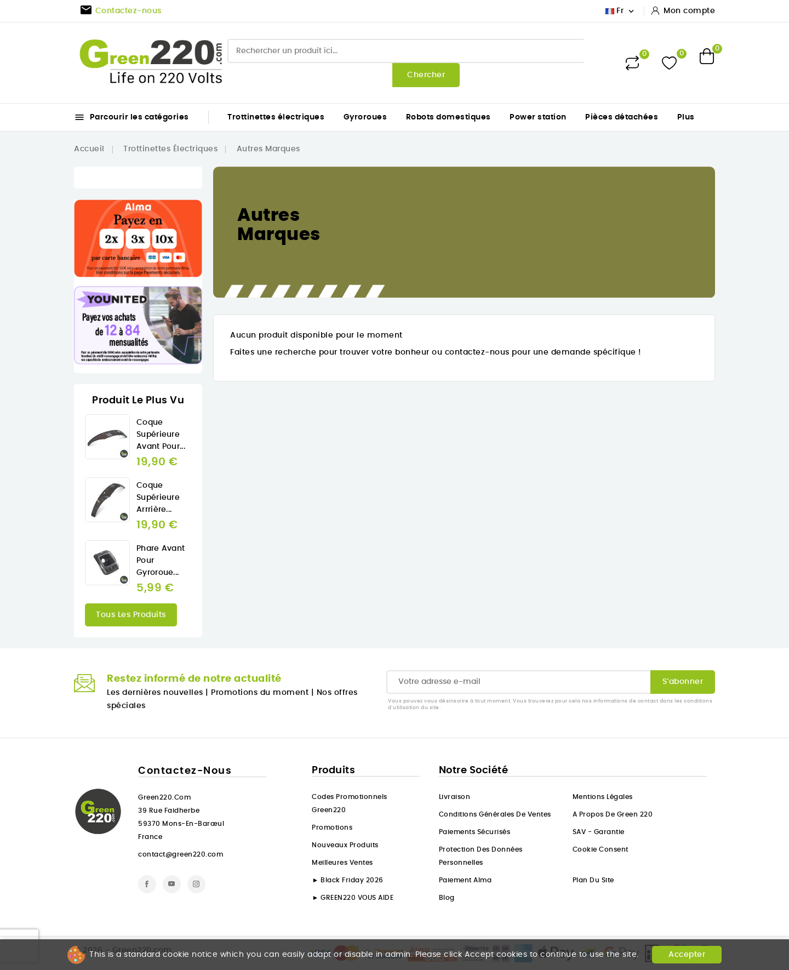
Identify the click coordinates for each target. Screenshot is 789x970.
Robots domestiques (448, 117)
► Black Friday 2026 (347, 880)
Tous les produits (131, 615)
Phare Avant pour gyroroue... (160, 561)
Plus (686, 117)
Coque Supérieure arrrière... (158, 497)
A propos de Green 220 (613, 814)
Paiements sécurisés (475, 832)
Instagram (196, 884)
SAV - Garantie (599, 832)
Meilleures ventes (342, 862)
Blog (447, 897)
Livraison (455, 797)
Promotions (332, 827)
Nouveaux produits (345, 845)
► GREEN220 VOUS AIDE (352, 897)
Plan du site (593, 880)
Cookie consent (600, 849)
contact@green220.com (180, 854)
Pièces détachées (621, 117)
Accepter (686, 954)
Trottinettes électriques (275, 117)
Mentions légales (603, 797)
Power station (538, 117)
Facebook (147, 884)
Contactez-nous (185, 771)
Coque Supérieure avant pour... (160, 434)
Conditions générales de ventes (495, 814)
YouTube (172, 884)
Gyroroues (365, 117)
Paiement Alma (465, 880)
